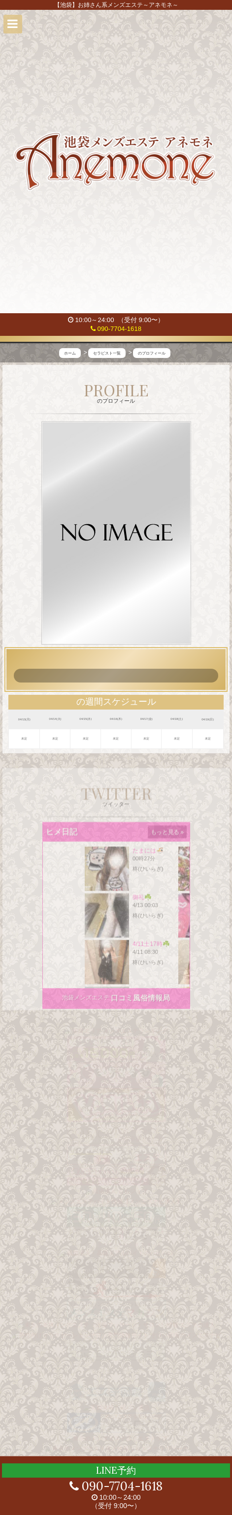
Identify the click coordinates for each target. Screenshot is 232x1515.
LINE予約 (116, 1470)
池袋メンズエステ (85, 1002)
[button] (12, 24)
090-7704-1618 (116, 328)
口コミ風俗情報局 (140, 1003)
